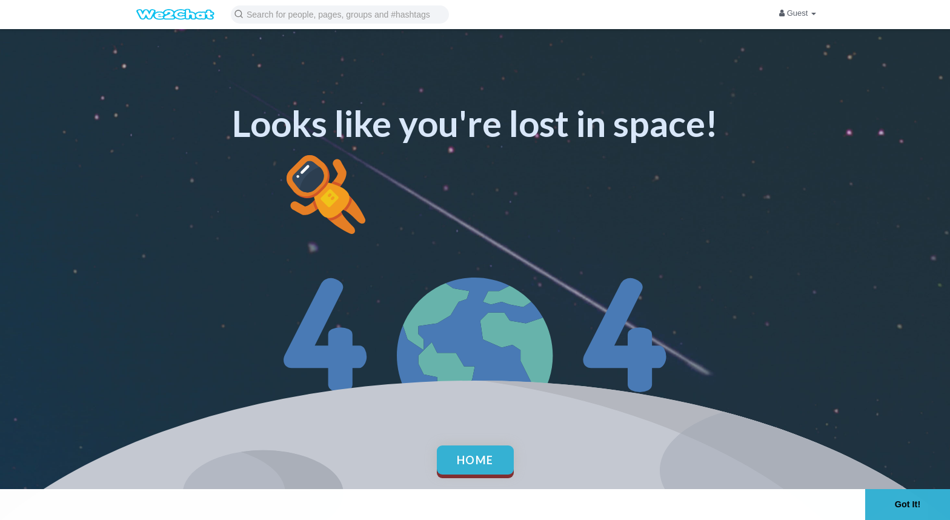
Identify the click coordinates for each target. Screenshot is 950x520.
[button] (340, 14)
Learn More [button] (385, 504)
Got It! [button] (907, 504)
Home (475, 460)
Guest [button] (797, 13)
